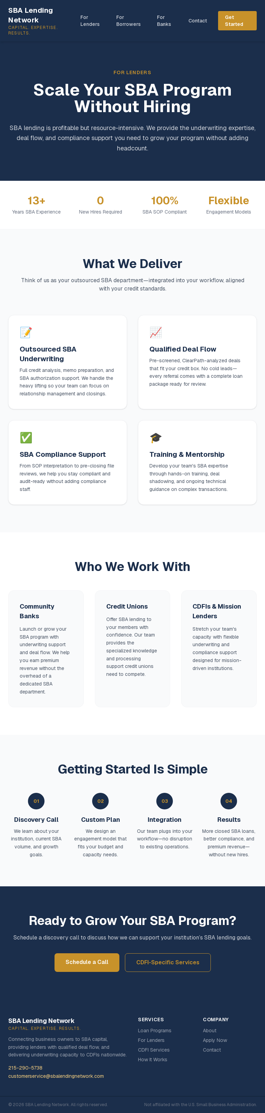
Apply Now (215, 1040)
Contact (197, 21)
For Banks (164, 20)
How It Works (152, 1059)
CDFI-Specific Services (167, 962)
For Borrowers (128, 20)
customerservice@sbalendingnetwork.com (56, 1076)
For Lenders (90, 20)
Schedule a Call (87, 962)
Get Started (234, 20)
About (209, 1030)
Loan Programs (154, 1030)
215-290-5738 (25, 1068)
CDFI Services (154, 1050)
